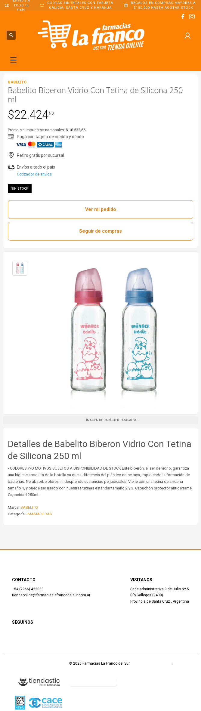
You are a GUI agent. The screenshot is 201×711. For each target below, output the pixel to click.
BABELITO (29, 507)
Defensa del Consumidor (143, 681)
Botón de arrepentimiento (93, 681)
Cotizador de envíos (34, 174)
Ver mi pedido (100, 209)
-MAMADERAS (39, 514)
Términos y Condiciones (151, 663)
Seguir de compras (100, 231)
